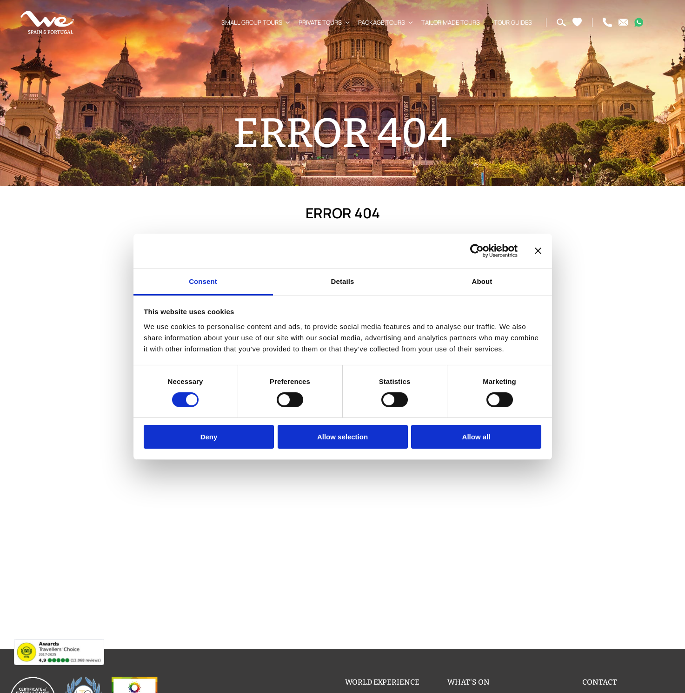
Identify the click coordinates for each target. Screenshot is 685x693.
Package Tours (377, 22)
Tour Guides (509, 22)
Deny (209, 437)
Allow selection (342, 437)
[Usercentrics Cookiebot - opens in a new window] (477, 251)
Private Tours (316, 22)
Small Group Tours (248, 22)
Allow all (476, 437)
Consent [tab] (203, 281)
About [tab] (482, 281)
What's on (468, 682)
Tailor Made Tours (447, 22)
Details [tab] (342, 281)
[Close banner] (538, 251)
